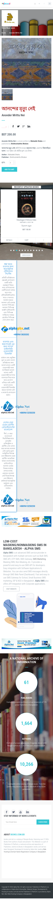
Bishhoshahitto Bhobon (19, 144)
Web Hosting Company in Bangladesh (20, 894)
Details (9, 240)
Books (4, 33)
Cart (27, 240)
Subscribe (42, 822)
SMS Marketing (39, 559)
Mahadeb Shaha (36, 141)
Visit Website (11, 589)
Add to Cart (9, 169)
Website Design (32, 889)
